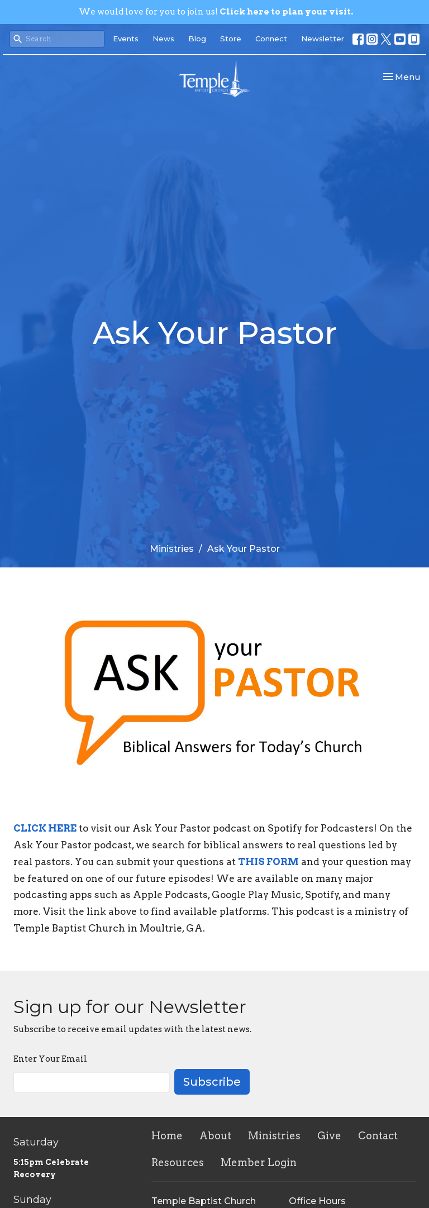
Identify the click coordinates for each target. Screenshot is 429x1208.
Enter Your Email (50, 1059)
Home (167, 1136)
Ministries (172, 548)
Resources (177, 1162)
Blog (197, 38)
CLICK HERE (45, 828)
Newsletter (322, 38)
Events (126, 38)
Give (329, 1136)
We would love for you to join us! (216, 12)
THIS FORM (268, 861)
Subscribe (212, 1081)
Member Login (259, 1162)
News (163, 38)
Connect (271, 38)
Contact (378, 1136)
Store (230, 38)
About (215, 1136)
